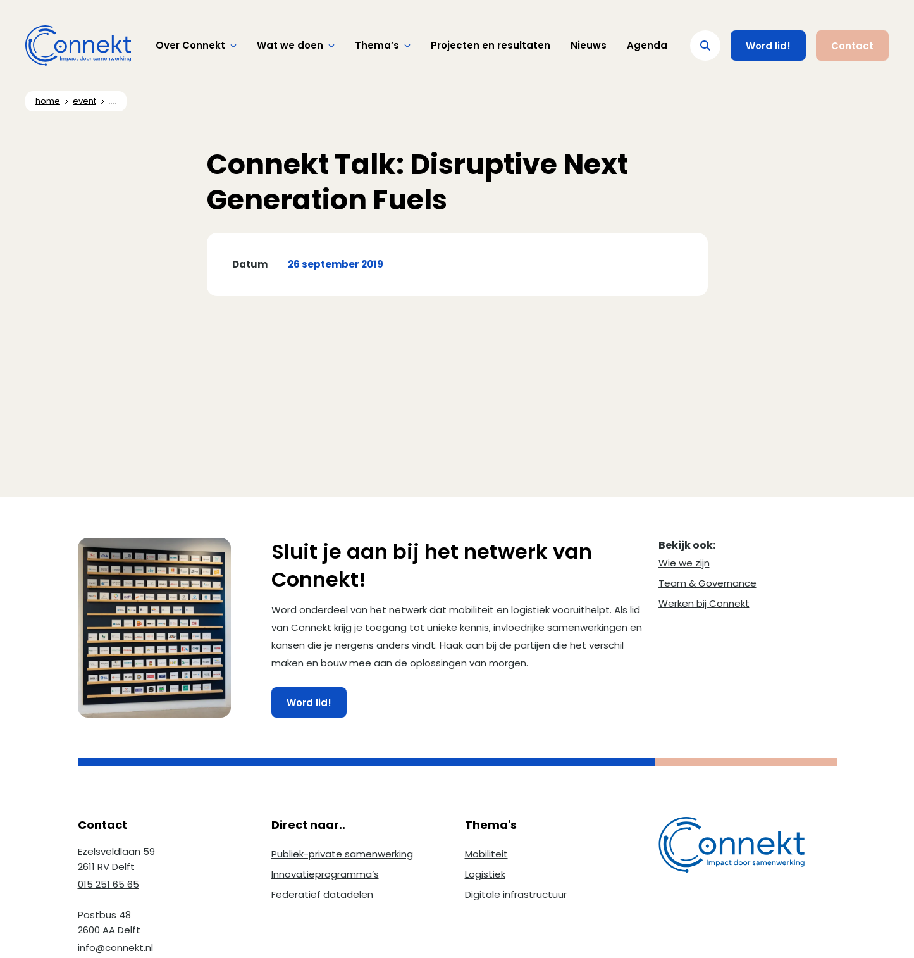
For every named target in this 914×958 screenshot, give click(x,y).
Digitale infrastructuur (516, 894)
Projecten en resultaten (490, 45)
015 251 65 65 (108, 884)
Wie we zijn (684, 562)
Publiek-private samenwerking (342, 854)
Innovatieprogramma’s (325, 874)
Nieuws (589, 45)
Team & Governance (707, 583)
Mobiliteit (486, 854)
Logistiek (485, 874)
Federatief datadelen (322, 894)
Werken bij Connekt (704, 603)
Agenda (647, 45)
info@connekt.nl (115, 947)
